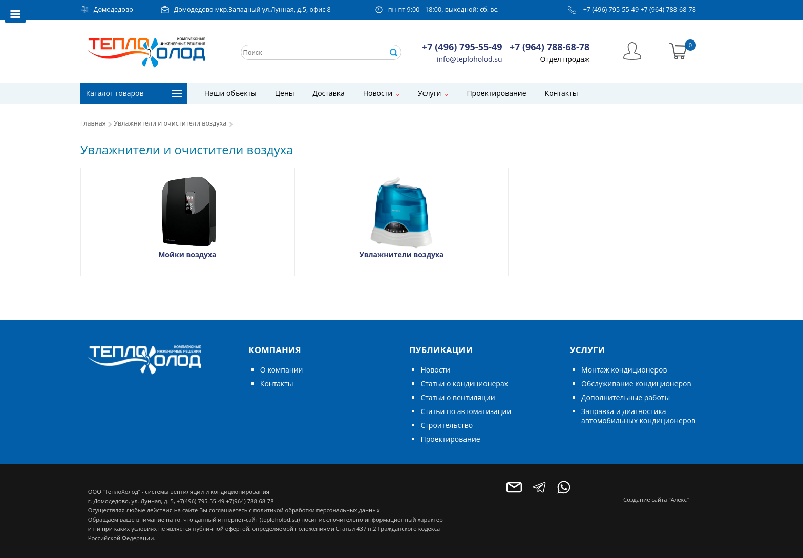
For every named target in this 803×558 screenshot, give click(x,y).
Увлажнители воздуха (401, 254)
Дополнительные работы (625, 397)
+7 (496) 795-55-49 (611, 9)
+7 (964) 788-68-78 (668, 9)
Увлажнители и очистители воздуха (170, 123)
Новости (377, 93)
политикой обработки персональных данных (316, 510)
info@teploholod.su (469, 59)
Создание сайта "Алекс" (656, 499)
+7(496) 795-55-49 (200, 501)
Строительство (446, 425)
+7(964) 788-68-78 (249, 501)
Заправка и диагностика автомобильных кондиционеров (638, 415)
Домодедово (113, 9)
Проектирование (496, 93)
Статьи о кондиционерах (464, 383)
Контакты (561, 93)
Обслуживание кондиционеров (636, 383)
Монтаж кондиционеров (624, 370)
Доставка (329, 93)
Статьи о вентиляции (457, 397)
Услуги (429, 93)
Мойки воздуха (187, 254)
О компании (281, 370)
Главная (93, 123)
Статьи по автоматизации (465, 411)
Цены (284, 93)
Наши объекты (230, 93)
